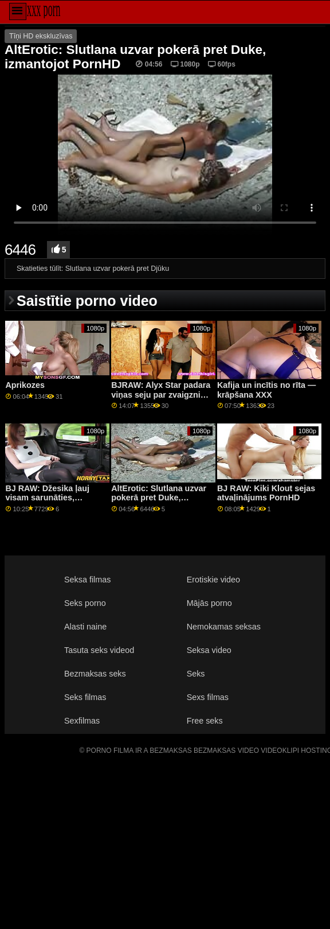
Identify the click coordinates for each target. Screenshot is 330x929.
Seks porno (85, 603)
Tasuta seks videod (99, 650)
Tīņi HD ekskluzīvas (40, 36)
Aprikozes (25, 385)
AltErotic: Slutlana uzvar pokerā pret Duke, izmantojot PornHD (158, 498)
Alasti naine (85, 626)
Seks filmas (85, 697)
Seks (196, 673)
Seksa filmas (87, 579)
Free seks (205, 720)
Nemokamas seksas (224, 626)
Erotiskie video (213, 579)
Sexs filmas (208, 697)
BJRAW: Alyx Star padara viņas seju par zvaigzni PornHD (160, 394)
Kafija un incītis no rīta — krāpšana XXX (266, 389)
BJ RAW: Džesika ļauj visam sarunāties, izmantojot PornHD (47, 498)
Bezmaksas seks (95, 673)
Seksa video (209, 650)
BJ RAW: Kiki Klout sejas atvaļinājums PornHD (266, 493)
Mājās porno (209, 603)
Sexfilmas (82, 720)
